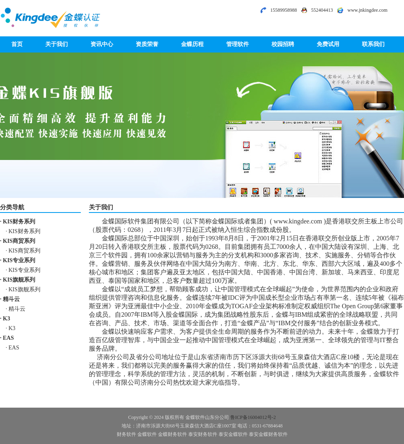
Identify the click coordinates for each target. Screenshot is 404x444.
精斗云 (11, 299)
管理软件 (237, 44)
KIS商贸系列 (19, 241)
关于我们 (56, 44)
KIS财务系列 (19, 222)
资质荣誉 (147, 44)
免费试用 (328, 44)
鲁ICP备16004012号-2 (253, 417)
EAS (8, 338)
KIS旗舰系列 (19, 280)
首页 (17, 44)
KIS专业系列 (19, 260)
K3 (6, 319)
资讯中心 (101, 44)
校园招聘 (282, 44)
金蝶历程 (192, 44)
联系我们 (373, 44)
